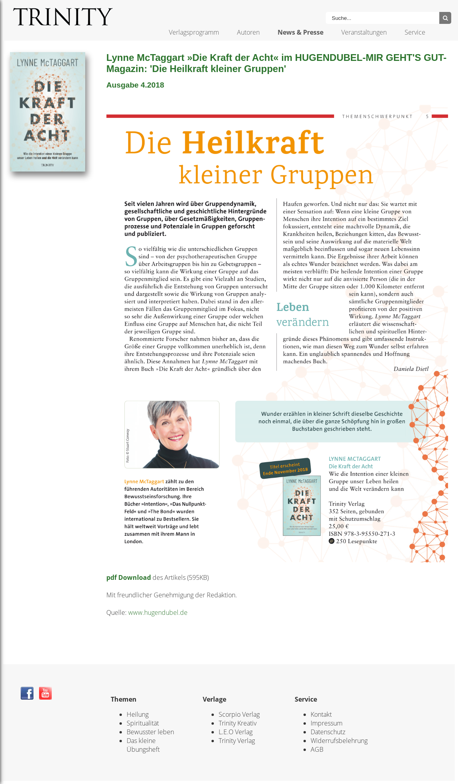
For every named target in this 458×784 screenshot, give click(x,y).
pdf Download (128, 577)
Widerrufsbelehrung (339, 740)
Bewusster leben (150, 731)
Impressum (327, 723)
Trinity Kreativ (237, 723)
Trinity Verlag (237, 740)
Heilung (138, 714)
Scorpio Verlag (239, 714)
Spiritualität (143, 723)
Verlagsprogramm (194, 32)
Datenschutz (328, 731)
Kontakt (321, 714)
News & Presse (300, 32)
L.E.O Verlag (235, 731)
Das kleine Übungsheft (143, 745)
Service (415, 32)
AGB (317, 749)
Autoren (248, 32)
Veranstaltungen (364, 32)
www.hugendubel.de (158, 612)
